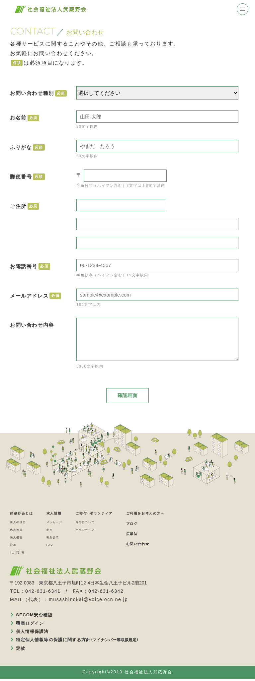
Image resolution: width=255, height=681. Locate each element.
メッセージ (67, 522)
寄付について (106, 522)
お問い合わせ (175, 544)
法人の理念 (21, 522)
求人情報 (67, 513)
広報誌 (167, 534)
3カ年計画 (20, 553)
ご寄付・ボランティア (118, 513)
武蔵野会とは (26, 513)
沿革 (14, 545)
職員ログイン (32, 624)
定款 (22, 649)
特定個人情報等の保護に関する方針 (82, 641)
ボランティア (106, 530)
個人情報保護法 (35, 633)
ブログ (167, 524)
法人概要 (19, 537)
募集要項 (65, 537)
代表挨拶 (19, 530)
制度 (60, 530)
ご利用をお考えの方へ (186, 513)
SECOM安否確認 (37, 615)
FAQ (61, 545)
